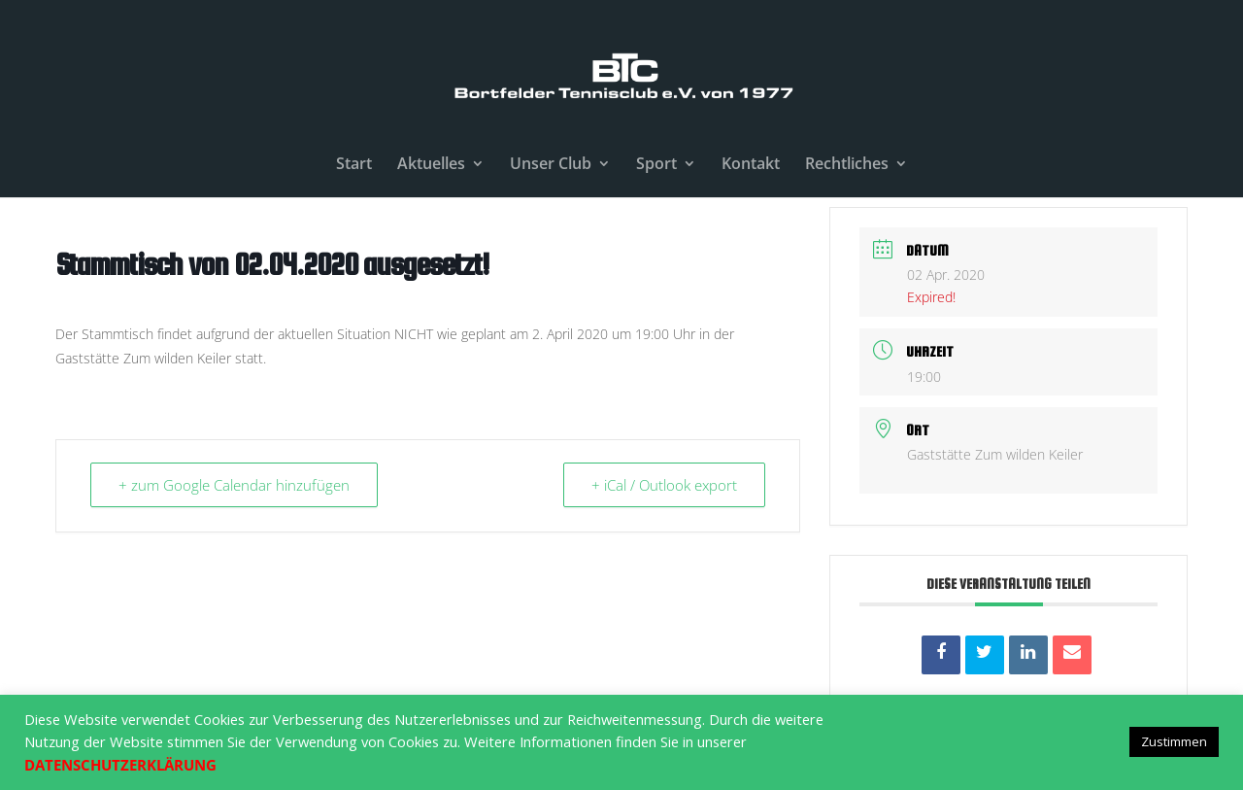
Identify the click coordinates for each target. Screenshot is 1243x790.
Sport (656, 165)
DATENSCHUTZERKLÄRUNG (120, 764)
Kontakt (751, 165)
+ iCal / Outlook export (664, 485)
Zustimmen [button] (1174, 741)
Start (354, 165)
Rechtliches (847, 165)
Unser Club (550, 165)
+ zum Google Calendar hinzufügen (234, 485)
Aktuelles (431, 165)
